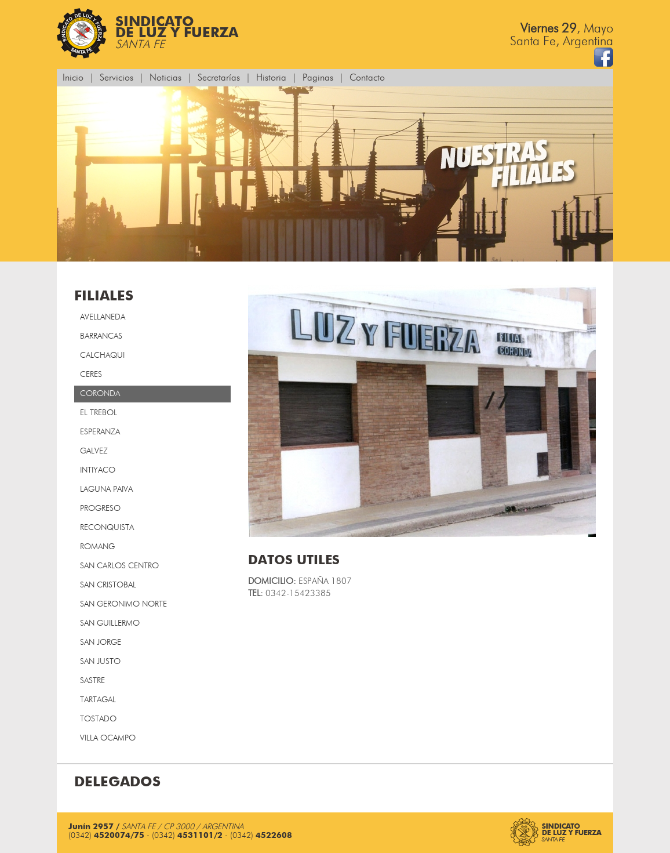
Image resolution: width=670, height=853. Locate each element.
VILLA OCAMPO (108, 738)
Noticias (165, 77)
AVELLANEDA (102, 317)
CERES (91, 375)
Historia (271, 77)
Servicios (116, 77)
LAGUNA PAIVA (106, 489)
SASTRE (92, 681)
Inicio (73, 77)
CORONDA (100, 394)
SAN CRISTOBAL (108, 585)
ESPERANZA (100, 432)
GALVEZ (94, 451)
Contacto (367, 77)
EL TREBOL (98, 413)
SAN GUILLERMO (110, 623)
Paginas (318, 77)
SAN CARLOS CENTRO (119, 566)
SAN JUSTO (100, 662)
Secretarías (219, 77)
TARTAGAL (98, 700)
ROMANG (97, 547)
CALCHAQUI (102, 355)
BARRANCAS (101, 336)
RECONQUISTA (107, 528)
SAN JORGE (100, 642)
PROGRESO (100, 508)
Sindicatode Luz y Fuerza (147, 33)
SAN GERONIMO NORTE (123, 604)
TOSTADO (98, 719)
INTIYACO (97, 470)
